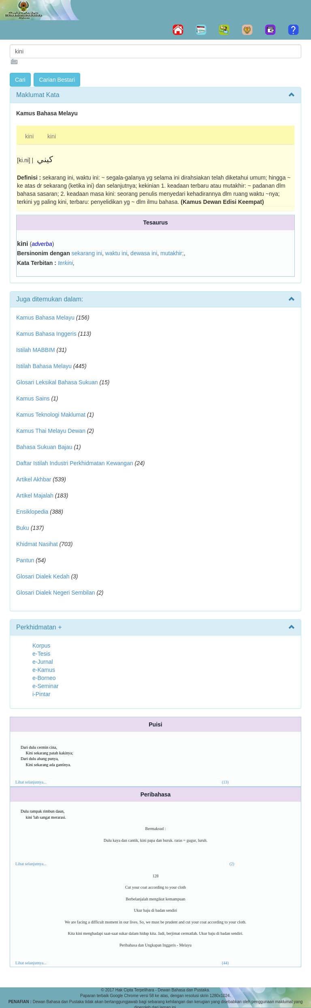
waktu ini (116, 253)
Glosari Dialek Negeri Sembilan (55, 592)
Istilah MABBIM (35, 350)
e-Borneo (44, 678)
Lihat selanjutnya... (31, 782)
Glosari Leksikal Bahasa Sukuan (57, 382)
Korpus (41, 645)
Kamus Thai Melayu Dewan (50, 431)
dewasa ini (143, 253)
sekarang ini (87, 253)
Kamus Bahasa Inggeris (46, 333)
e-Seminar (45, 686)
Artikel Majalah (34, 495)
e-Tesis (41, 653)
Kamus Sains (32, 398)
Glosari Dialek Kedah (43, 576)
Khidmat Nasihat (37, 544)
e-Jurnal (42, 662)
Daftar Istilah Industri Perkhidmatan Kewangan (74, 463)
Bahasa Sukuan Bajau (44, 447)
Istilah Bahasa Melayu (44, 366)
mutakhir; (172, 253)
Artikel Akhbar (33, 479)
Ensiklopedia (32, 511)
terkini (65, 263)
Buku (22, 528)
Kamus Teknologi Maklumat (50, 414)
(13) (225, 782)
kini (29, 136)
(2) (232, 864)
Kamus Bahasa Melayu (46, 317)
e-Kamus (43, 670)
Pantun (25, 560)
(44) (225, 963)
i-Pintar (41, 694)
